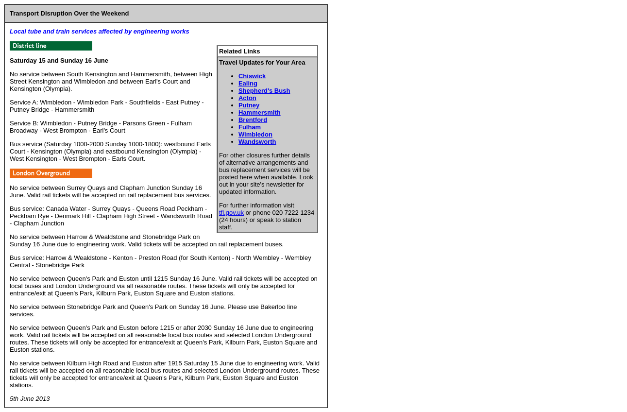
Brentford (252, 119)
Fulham (249, 127)
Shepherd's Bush (264, 90)
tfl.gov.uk (231, 212)
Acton (247, 98)
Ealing (247, 83)
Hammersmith (259, 112)
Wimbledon (255, 134)
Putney (248, 105)
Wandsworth (257, 141)
